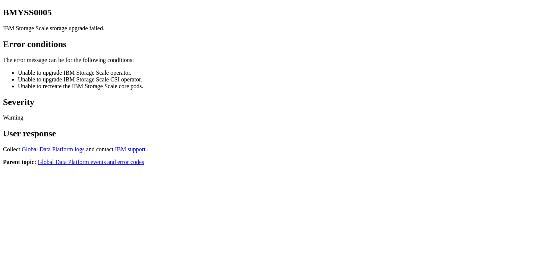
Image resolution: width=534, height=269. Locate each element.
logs (53, 149)
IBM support (131, 149)
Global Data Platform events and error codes (91, 162)
